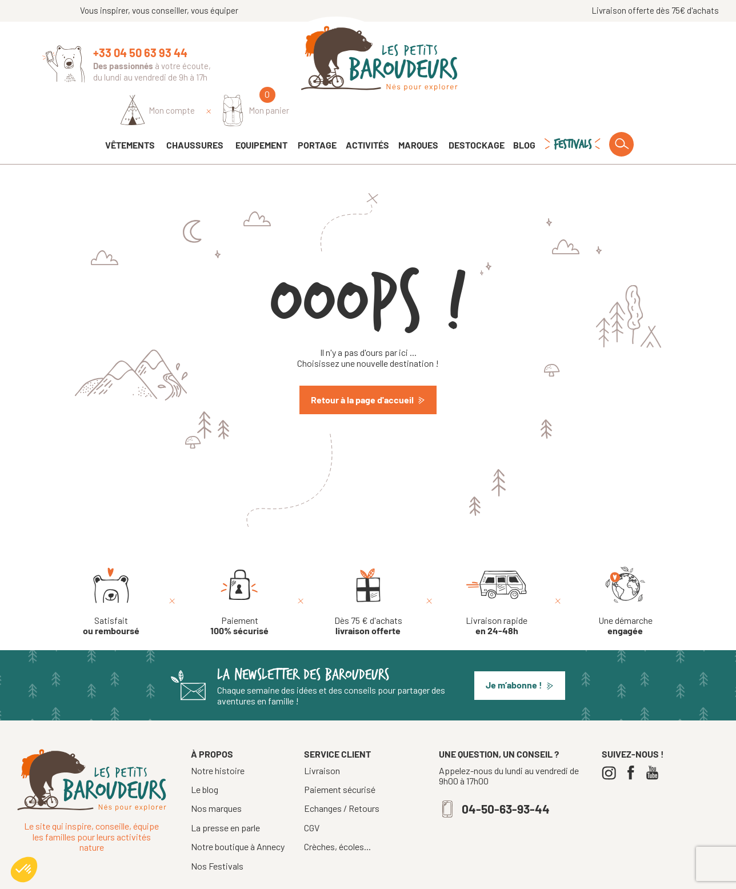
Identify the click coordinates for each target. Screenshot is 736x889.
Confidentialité (467, 875)
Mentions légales (401, 875)
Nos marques (216, 776)
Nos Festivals (217, 833)
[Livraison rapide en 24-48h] (496, 569)
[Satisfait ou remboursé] (111, 569)
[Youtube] (655, 741)
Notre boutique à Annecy (238, 814)
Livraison (322, 739)
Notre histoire (218, 738)
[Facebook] (633, 741)
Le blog (204, 757)
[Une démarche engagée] (625, 569)
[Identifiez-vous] (562, 61)
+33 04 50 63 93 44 (140, 52)
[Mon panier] (660, 61)
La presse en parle (225, 795)
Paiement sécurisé (339, 757)
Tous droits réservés (326, 875)
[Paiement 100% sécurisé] (239, 569)
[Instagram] (612, 741)
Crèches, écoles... (337, 815)
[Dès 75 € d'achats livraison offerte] (368, 569)
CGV (311, 796)
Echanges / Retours (341, 776)
